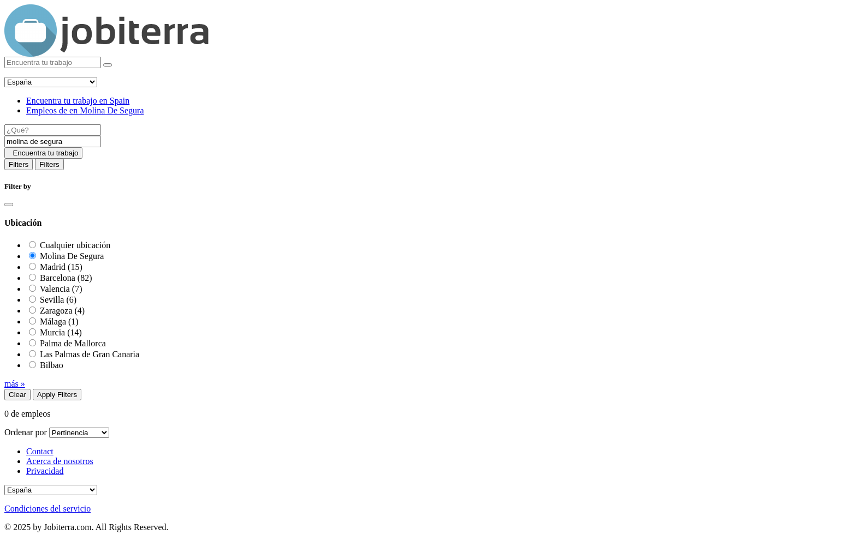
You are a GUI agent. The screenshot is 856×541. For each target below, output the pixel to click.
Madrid (61, 267)
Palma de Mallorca (73, 343)
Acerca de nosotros (59, 461)
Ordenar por (25, 432)
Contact (40, 451)
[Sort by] (79, 433)
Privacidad (44, 471)
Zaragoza (62, 310)
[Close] (8, 204)
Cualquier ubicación (75, 245)
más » (14, 383)
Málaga (59, 321)
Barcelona (66, 277)
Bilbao (51, 365)
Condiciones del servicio (47, 508)
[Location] (52, 141)
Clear (17, 394)
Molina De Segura (72, 256)
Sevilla (58, 299)
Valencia (61, 288)
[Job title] (52, 130)
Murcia (61, 332)
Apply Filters (57, 394)
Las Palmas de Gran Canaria (89, 354)
